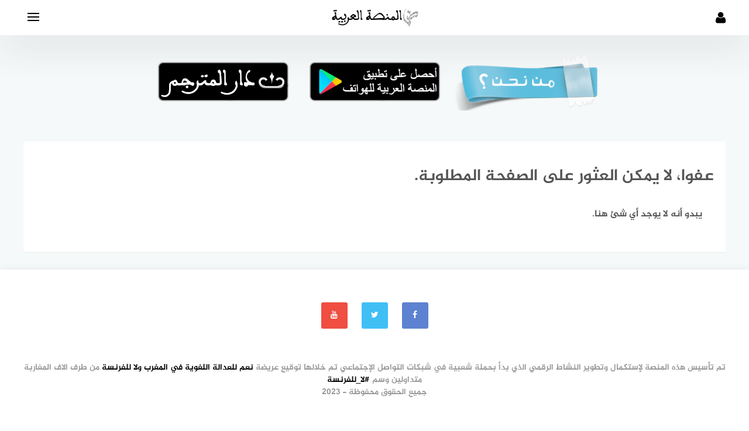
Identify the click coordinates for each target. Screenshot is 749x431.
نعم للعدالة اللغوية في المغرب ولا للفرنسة (177, 367)
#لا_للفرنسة (348, 380)
